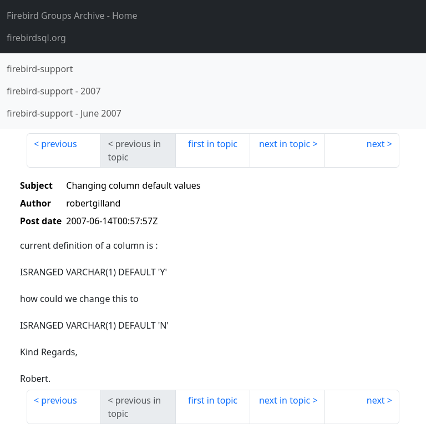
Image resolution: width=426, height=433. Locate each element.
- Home (72, 15)
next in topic (284, 144)
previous (59, 144)
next (376, 144)
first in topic (212, 144)
